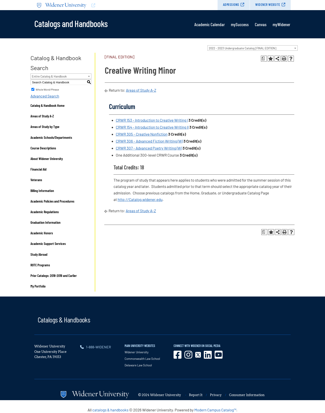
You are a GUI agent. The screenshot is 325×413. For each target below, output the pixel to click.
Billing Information (42, 190)
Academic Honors (41, 233)
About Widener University (46, 158)
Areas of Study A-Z (42, 116)
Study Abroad (38, 254)
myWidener (281, 24)
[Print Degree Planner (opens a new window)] (264, 59)
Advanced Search (44, 96)
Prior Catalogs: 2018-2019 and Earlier (53, 275)
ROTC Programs (40, 265)
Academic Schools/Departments (51, 137)
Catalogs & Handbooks (64, 319)
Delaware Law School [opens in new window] (138, 365)
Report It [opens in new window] (195, 395)
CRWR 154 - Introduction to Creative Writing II (152, 127)
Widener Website (267, 4)
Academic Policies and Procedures (52, 201)
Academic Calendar (209, 24)
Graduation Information (45, 222)
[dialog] (311, 399)
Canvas (261, 24)
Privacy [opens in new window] (216, 395)
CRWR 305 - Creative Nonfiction (141, 134)
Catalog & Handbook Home (47, 105)
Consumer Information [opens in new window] (247, 395)
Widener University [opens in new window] (137, 352)
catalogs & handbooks (110, 410)
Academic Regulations (44, 212)
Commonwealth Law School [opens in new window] (142, 359)
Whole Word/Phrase (47, 89)
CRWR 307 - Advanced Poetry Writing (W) (149, 148)
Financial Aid (38, 169)
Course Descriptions (43, 148)
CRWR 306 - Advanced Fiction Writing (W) (149, 141)
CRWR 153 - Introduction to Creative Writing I (152, 120)
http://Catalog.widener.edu (140, 199)
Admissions (231, 4)
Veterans (36, 180)
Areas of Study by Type (44, 126)
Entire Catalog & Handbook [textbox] (49, 76)
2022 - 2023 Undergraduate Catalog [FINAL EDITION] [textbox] (242, 48)
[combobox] (252, 48)
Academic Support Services (48, 243)
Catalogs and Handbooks (70, 23)
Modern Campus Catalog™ (215, 410)
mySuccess (240, 24)
